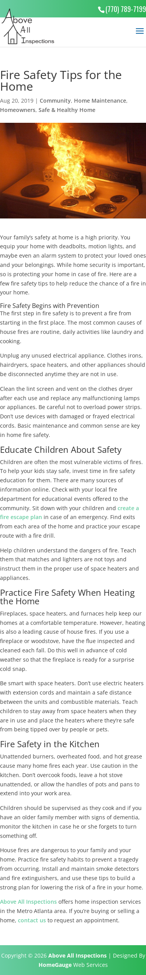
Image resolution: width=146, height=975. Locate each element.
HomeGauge (55, 964)
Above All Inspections (28, 901)
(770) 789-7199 (126, 9)
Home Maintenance (100, 100)
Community (55, 100)
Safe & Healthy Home (67, 109)
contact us (32, 920)
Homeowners (17, 109)
